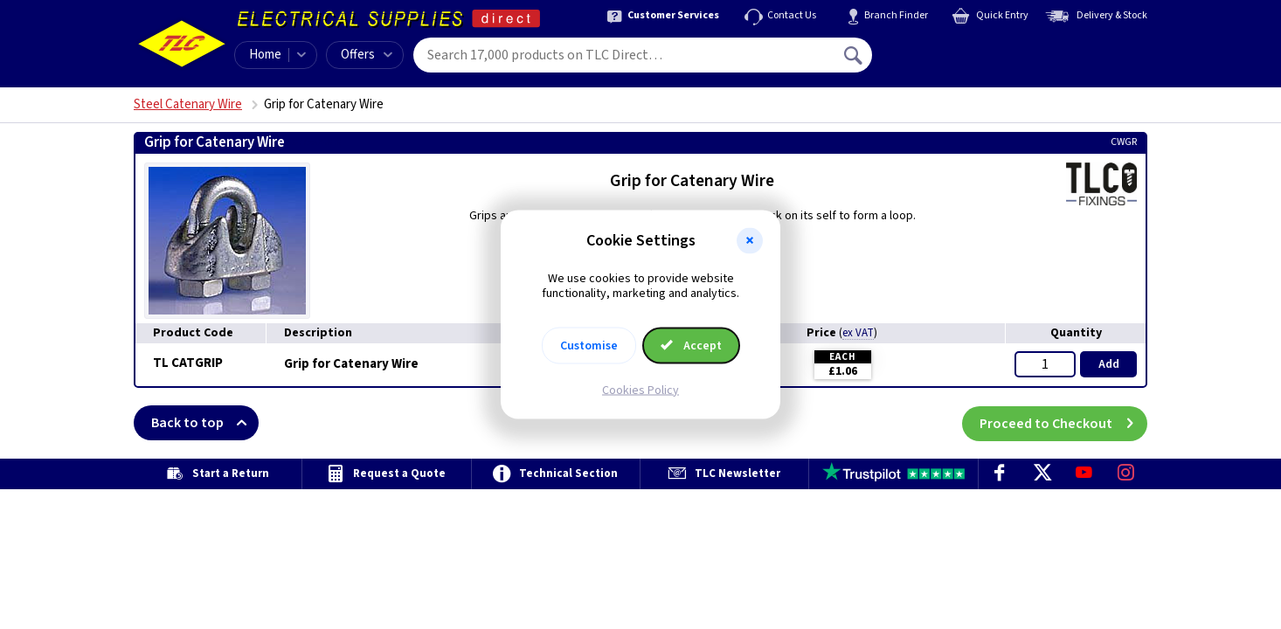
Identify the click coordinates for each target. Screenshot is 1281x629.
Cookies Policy (640, 389)
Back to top (205, 422)
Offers (366, 54)
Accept (691, 345)
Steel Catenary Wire (188, 104)
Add (1108, 364)
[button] (750, 241)
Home (265, 54)
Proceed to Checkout (1063, 422)
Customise (589, 345)
